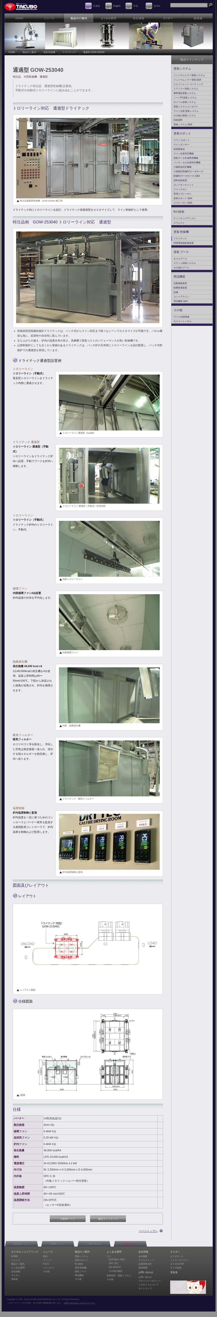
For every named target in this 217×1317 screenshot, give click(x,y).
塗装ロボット (182, 133)
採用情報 (142, 1267)
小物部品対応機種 (182, 167)
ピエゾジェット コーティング (188, 84)
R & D (46, 1264)
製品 (45, 1256)
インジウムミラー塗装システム (189, 75)
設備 (176, 292)
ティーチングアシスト (185, 218)
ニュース (15, 1260)
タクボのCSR (177, 1264)
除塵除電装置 (180, 287)
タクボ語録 (175, 1267)
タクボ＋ (15, 1275)
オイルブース (180, 258)
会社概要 (142, 1256)
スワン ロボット (182, 140)
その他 (178, 310)
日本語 (96, 6)
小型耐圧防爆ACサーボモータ (189, 171)
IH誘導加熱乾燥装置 (184, 243)
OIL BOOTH (115, 1267)
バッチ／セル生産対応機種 (187, 162)
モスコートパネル (182, 321)
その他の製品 (115, 1271)
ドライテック (69, 52)
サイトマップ (145, 1288)
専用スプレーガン (182, 194)
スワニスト (179, 223)
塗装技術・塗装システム (119, 1275)
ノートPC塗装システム (185, 97)
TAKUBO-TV (130, 1244)
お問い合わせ (94, 1244)
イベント (47, 1260)
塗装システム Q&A (183, 124)
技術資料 (178, 120)
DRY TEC (113, 1263)
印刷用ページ (67, 1218)
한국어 (157, 6)
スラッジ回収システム (185, 263)
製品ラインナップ (108, 1218)
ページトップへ (148, 1231)
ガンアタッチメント (184, 185)
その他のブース (181, 267)
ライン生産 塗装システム (186, 111)
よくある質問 (18, 1267)
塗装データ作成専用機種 (186, 158)
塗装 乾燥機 (49, 52)
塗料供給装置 (180, 180)
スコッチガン (180, 189)
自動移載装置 (180, 283)
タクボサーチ (177, 1256)
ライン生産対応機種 (184, 153)
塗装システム (182, 68)
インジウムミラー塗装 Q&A (187, 79)
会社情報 (15, 1271)
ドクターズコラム (179, 1260)
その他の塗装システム (185, 115)
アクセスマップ (146, 1260)
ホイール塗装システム (185, 102)
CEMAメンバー (57, 1244)
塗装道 (14, 1279)
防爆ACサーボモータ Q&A (187, 176)
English (117, 6)
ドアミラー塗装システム (186, 88)
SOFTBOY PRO (117, 1259)
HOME (12, 52)
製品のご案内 (29, 52)
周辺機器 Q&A (181, 301)
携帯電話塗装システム (185, 93)
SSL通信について (21, 1244)
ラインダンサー (181, 144)
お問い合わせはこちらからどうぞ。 (80, 1303)
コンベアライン (181, 296)
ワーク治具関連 (181, 317)
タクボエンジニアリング (24, 1251)
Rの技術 (179, 211)
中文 (135, 6)
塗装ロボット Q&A (183, 198)
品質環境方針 (145, 1264)
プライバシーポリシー (149, 1281)
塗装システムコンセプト (186, 106)
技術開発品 (179, 149)
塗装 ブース (181, 252)
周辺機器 (179, 276)
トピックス (48, 1267)
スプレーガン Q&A (183, 202)
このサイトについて (148, 1284)
